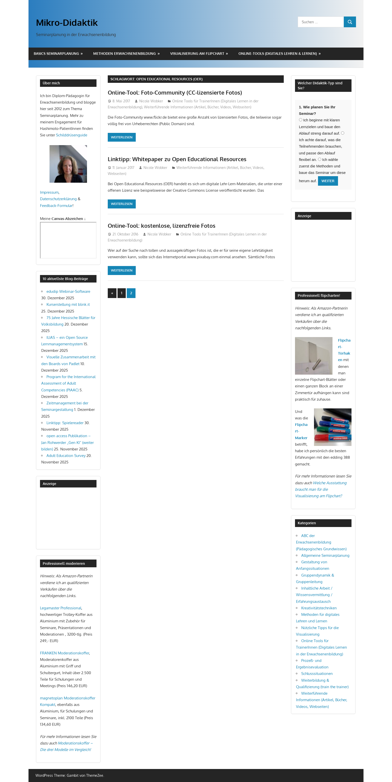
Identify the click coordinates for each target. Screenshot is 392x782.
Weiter (328, 181)
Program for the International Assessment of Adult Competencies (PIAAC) (68, 383)
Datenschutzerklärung (58, 198)
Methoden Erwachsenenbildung (124, 53)
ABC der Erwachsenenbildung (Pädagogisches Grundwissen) (321, 542)
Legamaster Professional (60, 608)
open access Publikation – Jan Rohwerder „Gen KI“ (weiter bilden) (67, 442)
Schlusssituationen (317, 673)
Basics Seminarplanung (56, 53)
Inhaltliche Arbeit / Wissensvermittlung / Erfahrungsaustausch (314, 595)
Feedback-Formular (56, 205)
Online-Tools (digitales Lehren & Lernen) (277, 53)
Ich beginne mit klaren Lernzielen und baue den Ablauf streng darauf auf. (319, 126)
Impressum (49, 192)
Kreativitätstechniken (319, 608)
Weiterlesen (121, 137)
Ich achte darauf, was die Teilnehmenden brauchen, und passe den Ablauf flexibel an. (321, 146)
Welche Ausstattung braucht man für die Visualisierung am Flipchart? (320, 489)
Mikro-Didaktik (67, 22)
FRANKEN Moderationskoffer (64, 653)
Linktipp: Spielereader (65, 422)
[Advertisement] (65, 518)
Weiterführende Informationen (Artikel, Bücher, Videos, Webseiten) (197, 107)
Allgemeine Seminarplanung (325, 555)
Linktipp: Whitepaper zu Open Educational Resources (177, 158)
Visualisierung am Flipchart (197, 53)
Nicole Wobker (151, 101)
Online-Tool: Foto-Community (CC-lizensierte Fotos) (175, 92)
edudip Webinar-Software (68, 291)
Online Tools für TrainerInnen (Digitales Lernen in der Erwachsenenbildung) (321, 647)
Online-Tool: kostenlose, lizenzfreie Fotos (162, 225)
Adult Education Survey (66, 455)
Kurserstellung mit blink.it (68, 304)
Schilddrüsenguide (71, 135)
